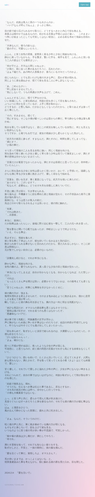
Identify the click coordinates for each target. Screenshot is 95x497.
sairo (7, 4)
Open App (85, 4)
